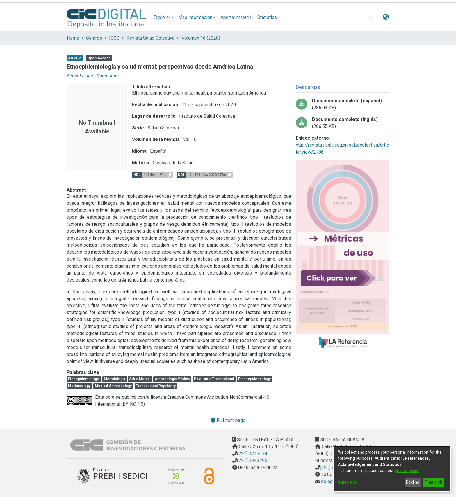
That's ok (433, 482)
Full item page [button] (228, 420)
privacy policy (407, 470)
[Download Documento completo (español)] (342, 104)
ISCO (114, 38)
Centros (94, 38)
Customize (348, 482)
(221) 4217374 (252, 453)
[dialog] (392, 468)
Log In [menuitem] (371, 17)
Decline (412, 482)
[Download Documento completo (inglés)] (342, 123)
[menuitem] (163, 17)
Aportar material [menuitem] (236, 17)
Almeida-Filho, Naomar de (93, 76)
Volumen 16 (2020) (200, 38)
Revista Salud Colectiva (150, 38)
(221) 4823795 (252, 460)
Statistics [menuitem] (267, 17)
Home (73, 38)
